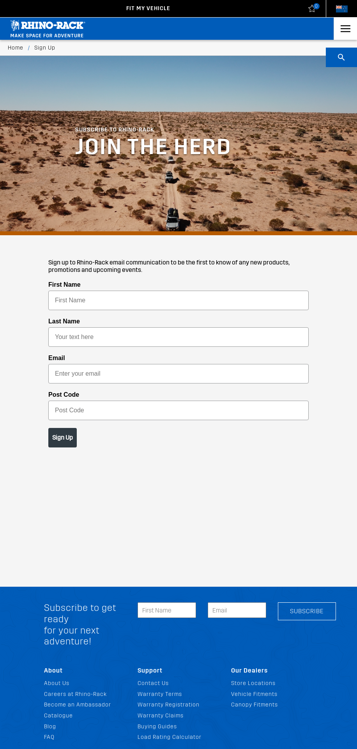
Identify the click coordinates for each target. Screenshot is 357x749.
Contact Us (153, 683)
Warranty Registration (169, 704)
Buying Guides (157, 726)
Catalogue (58, 715)
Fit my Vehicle (148, 8)
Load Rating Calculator (169, 737)
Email (56, 358)
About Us (56, 683)
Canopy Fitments (254, 704)
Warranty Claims (161, 715)
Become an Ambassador (77, 704)
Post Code (63, 394)
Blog (50, 726)
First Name (64, 284)
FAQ (49, 737)
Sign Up (62, 437)
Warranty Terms (160, 694)
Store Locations (253, 683)
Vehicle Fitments (254, 694)
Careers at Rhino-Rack (75, 694)
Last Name (64, 321)
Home (15, 47)
